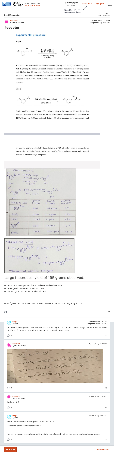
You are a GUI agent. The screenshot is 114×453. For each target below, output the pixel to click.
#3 (106, 388)
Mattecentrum (32, 6)
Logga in (100, 4)
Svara (12, 449)
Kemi (6, 15)
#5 (106, 440)
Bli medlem (87, 4)
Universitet (14, 15)
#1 (109, 312)
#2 (106, 336)
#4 (106, 407)
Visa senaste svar (103, 449)
